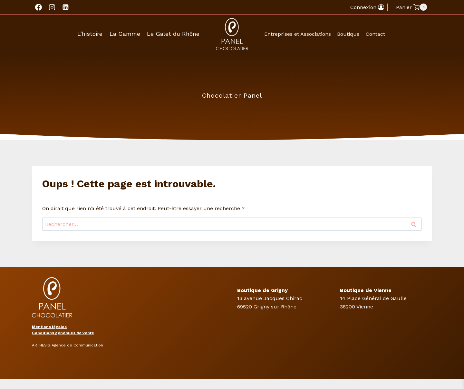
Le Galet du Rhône (173, 33)
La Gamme (125, 33)
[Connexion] (367, 7)
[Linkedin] (65, 7)
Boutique (348, 34)
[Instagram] (52, 7)
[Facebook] (38, 7)
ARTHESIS (41, 345)
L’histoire (89, 33)
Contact (375, 34)
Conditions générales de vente (63, 333)
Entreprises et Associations (297, 34)
